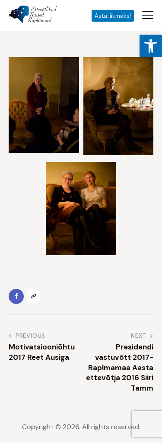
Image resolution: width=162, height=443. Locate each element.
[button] (151, 46)
